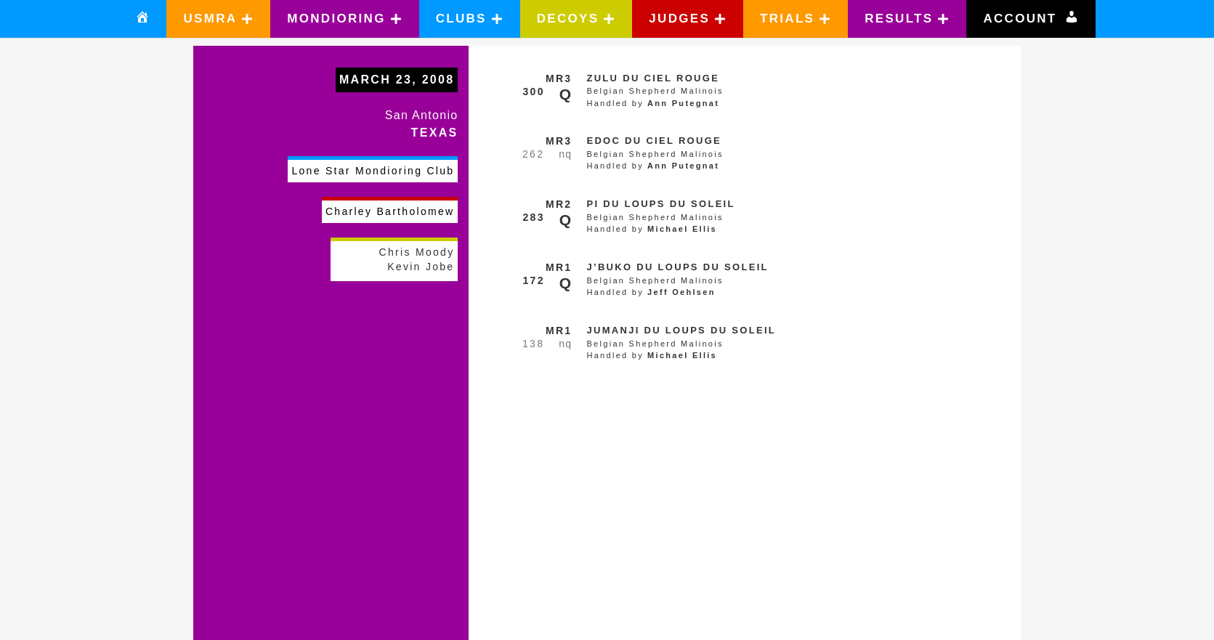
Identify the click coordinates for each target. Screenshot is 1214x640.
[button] (218, 19)
